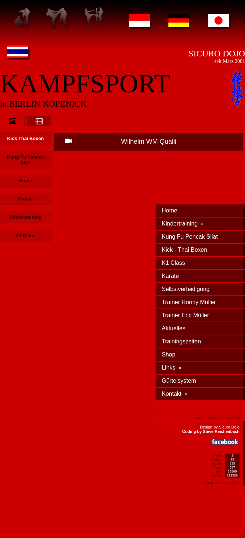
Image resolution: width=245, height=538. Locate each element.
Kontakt (175, 394)
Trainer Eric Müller (185, 315)
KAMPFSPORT (85, 83)
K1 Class (173, 263)
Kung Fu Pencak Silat (190, 237)
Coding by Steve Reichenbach (211, 431)
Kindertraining (183, 223)
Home (169, 210)
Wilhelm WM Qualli (120, 141)
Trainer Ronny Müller (189, 302)
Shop (168, 354)
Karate (170, 276)
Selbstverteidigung (186, 289)
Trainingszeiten (181, 341)
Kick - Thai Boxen (184, 250)
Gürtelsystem (179, 381)
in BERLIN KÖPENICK (43, 103)
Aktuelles (173, 328)
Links (171, 367)
